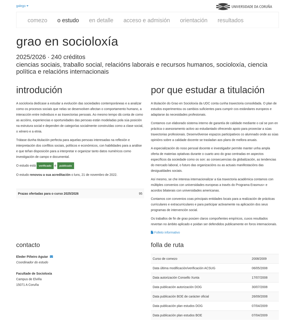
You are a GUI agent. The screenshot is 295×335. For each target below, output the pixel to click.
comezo (37, 20)
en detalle (101, 20)
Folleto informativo (165, 232)
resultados (230, 20)
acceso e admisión (146, 20)
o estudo (68, 20)
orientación (193, 20)
